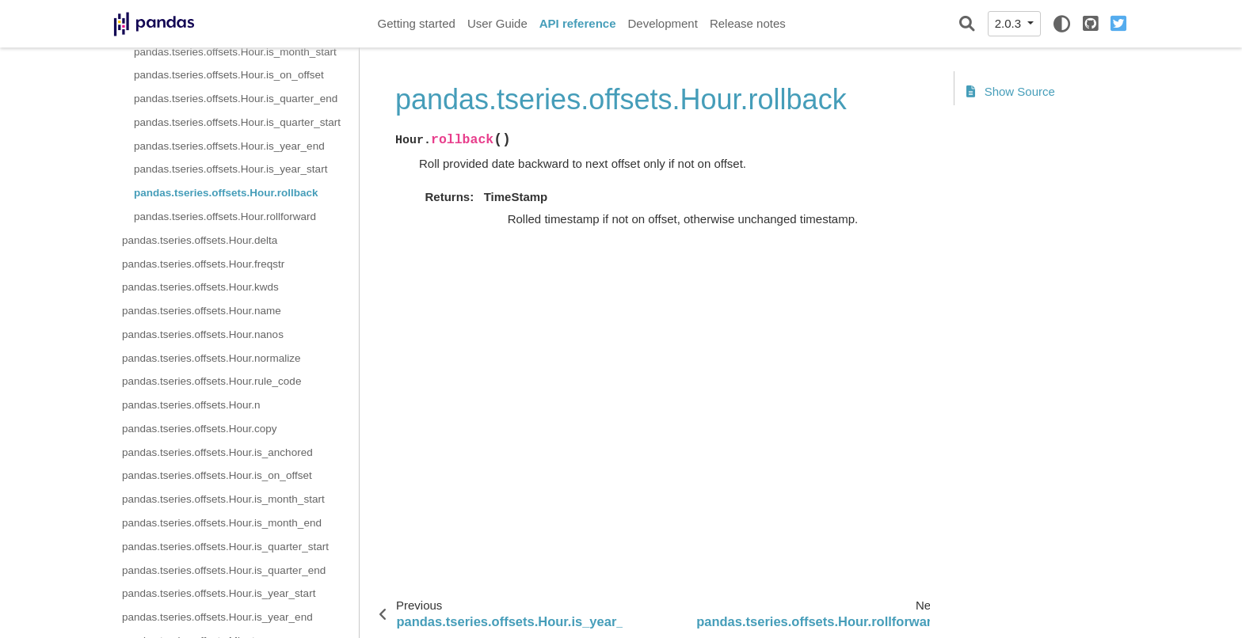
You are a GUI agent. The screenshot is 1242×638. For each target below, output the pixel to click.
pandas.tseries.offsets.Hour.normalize (211, 358)
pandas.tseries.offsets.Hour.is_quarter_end (235, 98)
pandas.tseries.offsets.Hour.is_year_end (229, 146)
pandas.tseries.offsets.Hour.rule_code (211, 381)
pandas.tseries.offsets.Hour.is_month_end (222, 523)
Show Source (1010, 91)
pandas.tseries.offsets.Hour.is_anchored (217, 452)
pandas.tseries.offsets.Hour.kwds (200, 287)
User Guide (497, 23)
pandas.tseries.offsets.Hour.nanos (203, 334)
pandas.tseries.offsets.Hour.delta (199, 240)
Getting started (416, 23)
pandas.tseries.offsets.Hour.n (191, 405)
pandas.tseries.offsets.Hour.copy (199, 429)
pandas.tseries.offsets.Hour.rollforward (225, 216)
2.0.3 (1010, 23)
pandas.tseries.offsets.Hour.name (201, 311)
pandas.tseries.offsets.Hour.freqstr (203, 264)
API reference (577, 23)
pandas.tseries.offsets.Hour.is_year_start (230, 169)
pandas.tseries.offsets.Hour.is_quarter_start (237, 122)
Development (662, 23)
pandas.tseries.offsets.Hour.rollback (226, 193)
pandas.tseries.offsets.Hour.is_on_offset (229, 75)
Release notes (748, 23)
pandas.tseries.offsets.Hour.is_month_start (235, 52)
